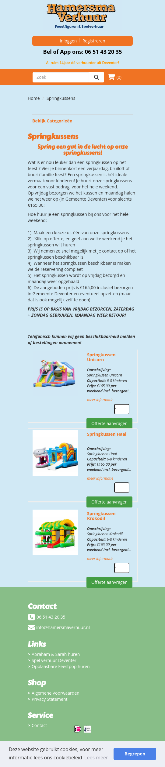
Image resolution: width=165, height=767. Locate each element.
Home (34, 98)
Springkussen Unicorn (101, 357)
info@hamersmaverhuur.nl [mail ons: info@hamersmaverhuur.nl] (63, 627)
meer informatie (100, 399)
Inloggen (68, 41)
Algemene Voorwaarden (55, 693)
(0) (114, 77)
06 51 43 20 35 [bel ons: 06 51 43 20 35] (51, 617)
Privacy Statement (50, 699)
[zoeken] (96, 77)
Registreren (93, 41)
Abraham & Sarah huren (56, 654)
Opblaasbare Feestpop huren (61, 666)
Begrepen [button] (135, 754)
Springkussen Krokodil (101, 516)
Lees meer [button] (96, 757)
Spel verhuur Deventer (54, 660)
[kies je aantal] (121, 409)
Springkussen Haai (106, 434)
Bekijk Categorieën (82, 121)
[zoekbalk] (61, 77)
